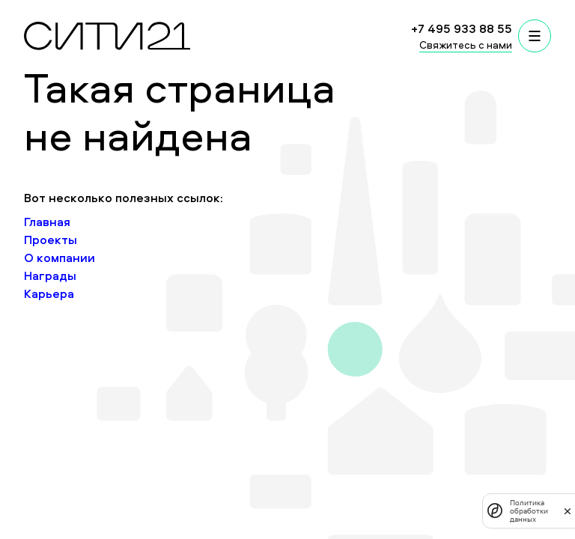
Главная (47, 221)
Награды (50, 275)
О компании (59, 257)
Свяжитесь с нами (465, 44)
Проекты (50, 239)
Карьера (49, 293)
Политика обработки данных (529, 511)
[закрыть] (568, 510)
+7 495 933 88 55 (461, 28)
